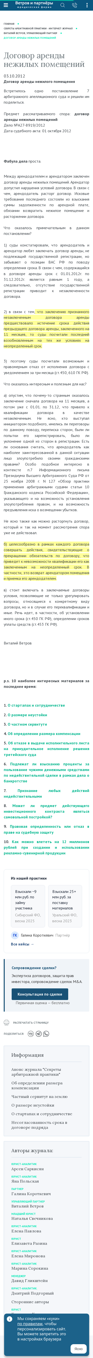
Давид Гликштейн (29, 1280)
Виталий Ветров (27, 1206)
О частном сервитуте (27, 724)
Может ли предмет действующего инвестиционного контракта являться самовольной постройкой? (46, 811)
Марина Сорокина (29, 1268)
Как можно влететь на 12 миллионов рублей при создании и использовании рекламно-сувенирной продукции (46, 847)
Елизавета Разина (29, 1243)
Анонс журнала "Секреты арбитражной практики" (36, 1072)
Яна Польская (25, 1181)
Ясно (78, 1349)
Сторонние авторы (30, 1301)
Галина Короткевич (31, 1193)
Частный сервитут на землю (39, 1096)
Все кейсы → (22, 944)
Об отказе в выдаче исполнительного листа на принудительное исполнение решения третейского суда (46, 748)
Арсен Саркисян (27, 1168)
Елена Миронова (28, 1255)
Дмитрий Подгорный (32, 1293)
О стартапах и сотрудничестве (36, 705)
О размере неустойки (27, 714)
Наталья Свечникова (32, 1218)
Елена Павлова (26, 1230)
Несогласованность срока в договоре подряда (39, 1125)
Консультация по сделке (40, 994)
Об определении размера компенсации (44, 733)
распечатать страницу (26, 1022)
